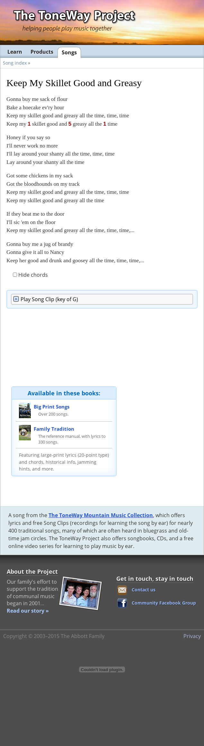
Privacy (192, 636)
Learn (14, 51)
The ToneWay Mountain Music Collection (101, 515)
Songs (69, 52)
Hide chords (30, 274)
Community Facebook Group (164, 603)
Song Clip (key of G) (49, 299)
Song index (15, 63)
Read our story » (28, 610)
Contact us (143, 590)
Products (42, 51)
